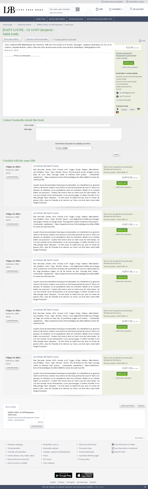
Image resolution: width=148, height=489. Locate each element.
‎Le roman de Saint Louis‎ (46, 168)
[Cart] (99, 9)
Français (61, 484)
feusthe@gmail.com (127, 93)
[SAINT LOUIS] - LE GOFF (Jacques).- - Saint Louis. (55, 24)
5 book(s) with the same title (63, 39)
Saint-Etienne (122, 58)
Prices (45, 458)
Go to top (140, 440)
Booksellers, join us (49, 446)
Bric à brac (47, 461)
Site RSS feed (118, 454)
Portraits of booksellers (17, 454)
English (53, 484)
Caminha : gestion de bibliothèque (56, 454)
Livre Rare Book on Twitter (123, 446)
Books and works (57, 19)
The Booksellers (76, 19)
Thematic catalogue (14, 446)
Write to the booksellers (112, 2)
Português (71, 484)
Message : (23, 129)
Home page (40, 19)
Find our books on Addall (16, 465)
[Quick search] (63, 9)
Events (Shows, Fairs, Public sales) (19, 458)
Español (93, 484)
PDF (142, 41)
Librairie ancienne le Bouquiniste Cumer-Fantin (126, 54)
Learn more (99, 487)
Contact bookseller (123, 100)
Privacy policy (83, 461)
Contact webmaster (85, 454)
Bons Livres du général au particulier (118, 169)
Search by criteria (56, 13)
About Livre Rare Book (87, 447)
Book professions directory (99, 19)
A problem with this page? (87, 458)
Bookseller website (49, 450)
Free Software (49, 465)
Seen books (11, 409)
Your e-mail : (24, 125)
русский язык (82, 484)
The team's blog (83, 450)
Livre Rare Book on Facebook (124, 450)
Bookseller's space (135, 2)
